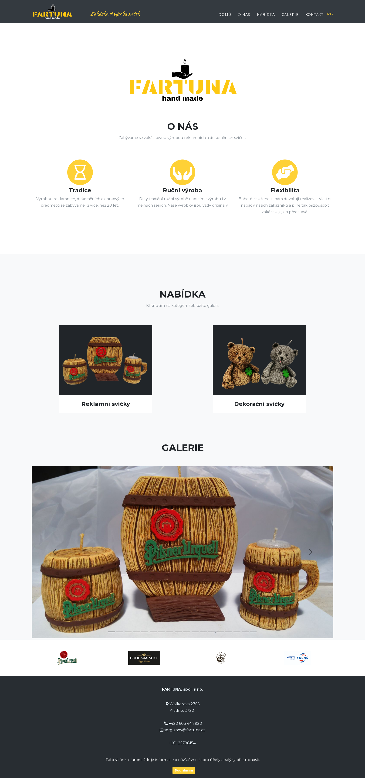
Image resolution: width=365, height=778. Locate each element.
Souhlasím (184, 770)
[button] (54, 552)
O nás (244, 15)
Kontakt (314, 15)
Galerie (290, 15)
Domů (225, 15)
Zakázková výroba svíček (123, 13)
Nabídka (266, 15)
